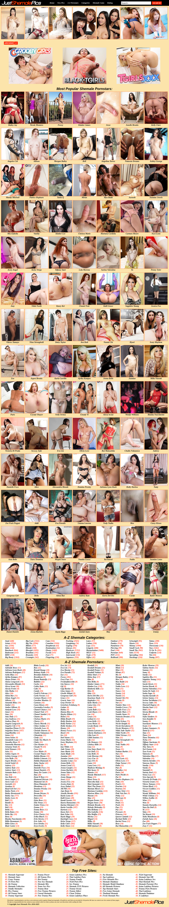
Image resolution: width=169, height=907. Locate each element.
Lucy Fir (91, 761)
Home (52, 3)
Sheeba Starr (147, 707)
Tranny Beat (43, 889)
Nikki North (121, 733)
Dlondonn (38, 786)
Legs (88, 646)
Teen (151, 643)
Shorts (132, 643)
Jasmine (64, 756)
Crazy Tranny (14, 879)
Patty (118, 782)
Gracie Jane (66, 700)
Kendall (90, 665)
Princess (119, 814)
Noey (118, 747)
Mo (117, 675)
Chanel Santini (40, 714)
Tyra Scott (146, 751)
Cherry (37, 721)
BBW (7, 655)
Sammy (145, 670)
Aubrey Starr (10, 770)
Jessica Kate (66, 784)
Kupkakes (91, 700)
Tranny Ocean (75, 889)
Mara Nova (92, 779)
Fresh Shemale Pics (111, 896)
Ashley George (11, 756)
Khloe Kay (91, 677)
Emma (36, 807)
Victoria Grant (148, 782)
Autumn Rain (11, 772)
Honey (63, 728)
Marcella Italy (93, 782)
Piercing (114, 648)
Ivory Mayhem (67, 742)
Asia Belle (9, 758)
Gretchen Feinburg (69, 705)
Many (89, 777)
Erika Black (39, 817)
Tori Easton (147, 749)
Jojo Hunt (65, 791)
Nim (117, 737)
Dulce (36, 798)
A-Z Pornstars (73, 3)
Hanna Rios (66, 712)
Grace (63, 698)
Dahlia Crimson (40, 758)
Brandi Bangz (40, 670)
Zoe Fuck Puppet (149, 824)
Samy (144, 672)
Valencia (146, 754)
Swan (144, 726)
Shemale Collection (16, 886)
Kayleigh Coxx (67, 819)
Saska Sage (147, 693)
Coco (36, 749)
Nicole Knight (121, 724)
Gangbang (70, 643)
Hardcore (70, 650)
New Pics (61, 3)
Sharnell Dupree (149, 705)
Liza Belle (91, 754)
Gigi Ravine (66, 689)
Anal (7, 641)
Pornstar (114, 653)
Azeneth (8, 784)
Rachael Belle (121, 819)
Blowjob (29, 650)
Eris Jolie (38, 821)
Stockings (133, 657)
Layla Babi (92, 710)
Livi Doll (91, 751)
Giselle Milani (67, 693)
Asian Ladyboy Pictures (149, 886)
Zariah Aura (147, 819)
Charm (37, 717)
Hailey (63, 710)
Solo (131, 653)
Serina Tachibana (149, 700)
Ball (7, 800)
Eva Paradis (66, 672)
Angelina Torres (12, 730)
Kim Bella (91, 682)
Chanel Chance (40, 710)
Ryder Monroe (148, 665)
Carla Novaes (39, 696)
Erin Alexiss (39, 819)
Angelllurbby (10, 733)
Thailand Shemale (110, 893)
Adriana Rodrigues (13, 672)
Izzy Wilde (65, 747)
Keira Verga (66, 821)
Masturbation (92, 650)
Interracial (70, 655)
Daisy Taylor (39, 763)
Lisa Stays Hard (94, 749)
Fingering (50, 657)
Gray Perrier (66, 703)
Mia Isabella (92, 812)
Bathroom (9, 653)
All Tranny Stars (15, 893)
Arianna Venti (11, 747)
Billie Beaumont (12, 821)
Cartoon (37, 703)
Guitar (63, 707)
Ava (6, 775)
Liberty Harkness (94, 733)
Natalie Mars (121, 712)
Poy (117, 810)
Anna (7, 735)
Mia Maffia (92, 814)
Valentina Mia (148, 756)
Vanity (145, 768)
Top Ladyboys (108, 877)
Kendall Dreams (94, 668)
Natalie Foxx (121, 710)
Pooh (118, 805)
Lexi (89, 728)
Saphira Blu (147, 677)
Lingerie (89, 648)
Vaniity (145, 765)
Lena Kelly (92, 721)
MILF (88, 653)
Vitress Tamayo (148, 784)
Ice (62, 735)
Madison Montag (94, 768)
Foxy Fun (65, 679)
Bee (6, 805)
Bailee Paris (10, 791)
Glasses (69, 648)
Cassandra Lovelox (42, 707)
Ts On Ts (152, 650)
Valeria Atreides (149, 761)
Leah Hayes (92, 712)
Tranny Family (75, 879)
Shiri (144, 710)
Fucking (69, 641)
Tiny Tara (146, 747)
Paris (118, 772)
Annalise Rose (11, 742)
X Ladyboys (143, 896)
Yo (143, 810)
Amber (8, 705)
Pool (113, 650)
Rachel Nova (121, 821)
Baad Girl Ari (11, 789)
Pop (117, 807)
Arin (7, 751)
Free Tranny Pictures (47, 891)
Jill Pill (64, 789)
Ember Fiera (39, 805)
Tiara (144, 735)
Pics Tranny (13, 891)
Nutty (118, 756)
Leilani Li (91, 719)
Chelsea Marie (40, 719)
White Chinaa (148, 796)
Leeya (89, 717)
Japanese (70, 657)
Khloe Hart (92, 675)
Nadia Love (120, 686)
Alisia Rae (9, 696)
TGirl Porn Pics (76, 882)
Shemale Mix (43, 884)
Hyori (63, 733)
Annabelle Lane (12, 740)
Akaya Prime (10, 679)
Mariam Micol (93, 789)
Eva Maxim (65, 670)
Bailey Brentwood (12, 793)
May (89, 798)
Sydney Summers (149, 728)
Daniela (37, 765)
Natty (118, 719)
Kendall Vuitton (94, 672)
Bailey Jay (9, 796)
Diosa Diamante (40, 784)
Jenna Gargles (67, 768)
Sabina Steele (148, 668)
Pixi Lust (119, 798)
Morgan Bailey (122, 677)
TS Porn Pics (13, 882)
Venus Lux (147, 775)
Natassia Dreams (123, 717)
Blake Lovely (39, 665)
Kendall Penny (93, 670)
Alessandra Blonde (13, 684)
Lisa (89, 747)
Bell (6, 807)
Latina (89, 643)
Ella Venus (38, 803)
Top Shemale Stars (110, 889)
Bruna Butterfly (40, 679)
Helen (63, 717)
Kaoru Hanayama (68, 803)
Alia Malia (9, 691)
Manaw (90, 772)
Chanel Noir (39, 712)
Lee (88, 714)
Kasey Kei (65, 812)
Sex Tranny (74, 884)
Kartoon (64, 810)
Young (152, 657)
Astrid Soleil (10, 763)
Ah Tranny (12, 884)
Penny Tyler (121, 791)
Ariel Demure (11, 749)
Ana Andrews (10, 719)
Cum (48, 641)
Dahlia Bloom (40, 756)
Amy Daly (9, 717)
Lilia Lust (91, 735)
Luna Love (92, 765)
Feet (48, 655)
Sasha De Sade (148, 691)
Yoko (144, 812)
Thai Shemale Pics (146, 882)
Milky (89, 821)
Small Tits (133, 650)
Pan (117, 768)
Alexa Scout (10, 686)
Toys (151, 648)
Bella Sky (9, 814)
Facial (48, 653)
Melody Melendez (94, 807)
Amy (7, 714)
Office (88, 657)
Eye (62, 675)
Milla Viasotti (93, 824)
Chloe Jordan (39, 726)
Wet (150, 655)
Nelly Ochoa (121, 721)
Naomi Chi (120, 698)
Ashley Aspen (10, 754)
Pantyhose (115, 646)
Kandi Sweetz (66, 800)
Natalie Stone (121, 714)
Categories (85, 3)
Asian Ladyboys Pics (78, 875)
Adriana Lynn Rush (13, 670)
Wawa (145, 791)
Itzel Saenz (65, 737)
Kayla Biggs (66, 817)
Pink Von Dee (121, 793)
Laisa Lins (91, 705)
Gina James (66, 691)
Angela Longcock (12, 724)
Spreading (133, 655)
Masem (90, 796)
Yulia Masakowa (149, 817)
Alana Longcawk (12, 682)
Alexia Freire (10, 689)
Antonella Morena (13, 744)
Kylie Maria (92, 703)
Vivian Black (147, 786)
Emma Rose (39, 810)
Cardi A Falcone (41, 693)
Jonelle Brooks (67, 793)
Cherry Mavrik (40, 724)
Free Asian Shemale (111, 891)
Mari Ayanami (93, 784)
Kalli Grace (65, 798)
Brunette (29, 655)
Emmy (36, 812)
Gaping (69, 646)
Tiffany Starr (147, 744)
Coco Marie (39, 751)
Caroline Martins (41, 700)
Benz (7, 817)
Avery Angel (10, 779)
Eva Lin (64, 668)
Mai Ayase (91, 770)
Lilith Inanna (93, 737)
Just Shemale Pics (24, 904)
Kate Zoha (65, 814)
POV (113, 655)
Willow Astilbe (148, 798)
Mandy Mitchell (94, 775)
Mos (117, 679)
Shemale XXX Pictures (79, 886)
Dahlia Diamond (41, 761)
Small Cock (134, 648)
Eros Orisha (39, 824)
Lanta (89, 707)
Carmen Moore (40, 698)
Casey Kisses (39, 705)
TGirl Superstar (145, 875)
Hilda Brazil (66, 719)
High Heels (71, 653)
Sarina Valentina (149, 689)
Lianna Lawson (94, 730)
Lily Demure (92, 742)
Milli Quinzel (93, 826)
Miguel (90, 819)
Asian (7, 643)
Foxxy (63, 677)
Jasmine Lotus (67, 761)
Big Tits (29, 643)
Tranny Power (44, 875)
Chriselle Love (40, 728)
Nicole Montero (122, 728)
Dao (35, 775)
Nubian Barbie (122, 751)
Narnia (119, 700)
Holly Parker (66, 724)
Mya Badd (120, 682)
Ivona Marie (66, 740)
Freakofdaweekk (68, 682)
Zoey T (145, 826)
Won (144, 803)
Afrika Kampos (11, 677)
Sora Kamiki (147, 719)
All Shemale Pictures (111, 886)
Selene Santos (148, 698)
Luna (89, 763)
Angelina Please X (13, 728)
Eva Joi (64, 665)
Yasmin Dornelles (149, 805)
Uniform (152, 653)
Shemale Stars (14, 877)
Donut (36, 791)
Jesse (63, 779)
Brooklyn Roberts (41, 675)
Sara (144, 682)
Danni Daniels (40, 770)
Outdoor (114, 641)
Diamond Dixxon (41, 779)
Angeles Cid (10, 726)
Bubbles (37, 682)
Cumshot (49, 643)
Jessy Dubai (66, 786)
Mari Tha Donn (94, 786)
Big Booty (9, 657)
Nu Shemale (108, 875)
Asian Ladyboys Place (78, 896)
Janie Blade (66, 754)
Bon (35, 668)
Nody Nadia (121, 744)
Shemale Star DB (146, 877)
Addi (7, 665)
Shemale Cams (98, 3)
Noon (118, 749)
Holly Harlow (66, 721)
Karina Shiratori (68, 805)
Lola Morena (92, 756)
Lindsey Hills (93, 744)
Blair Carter (10, 826)
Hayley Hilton (66, 714)
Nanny (118, 693)
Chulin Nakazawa (41, 733)
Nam (118, 689)
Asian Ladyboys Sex (147, 879)
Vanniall (146, 770)
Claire (36, 742)
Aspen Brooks (11, 761)
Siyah (144, 714)
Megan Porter (93, 800)
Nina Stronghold (123, 740)
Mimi (118, 665)
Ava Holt (9, 777)
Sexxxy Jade (147, 703)
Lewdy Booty (92, 726)
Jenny (63, 775)
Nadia (118, 684)
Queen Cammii (122, 817)
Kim (89, 679)
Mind (118, 668)
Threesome (154, 646)
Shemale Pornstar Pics (148, 884)
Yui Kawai (146, 814)
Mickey (90, 817)
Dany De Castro (40, 772)
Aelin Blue (9, 675)
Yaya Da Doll (148, 807)
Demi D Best (39, 777)
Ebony (48, 650)
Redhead (114, 657)
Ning (118, 742)
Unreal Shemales (45, 893)
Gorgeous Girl (67, 696)
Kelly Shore (65, 826)
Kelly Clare (65, 824)
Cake (36, 689)
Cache (36, 684)
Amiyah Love (10, 710)
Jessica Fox (66, 782)
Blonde (29, 648)
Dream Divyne (40, 793)
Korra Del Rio (93, 696)
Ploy (117, 800)
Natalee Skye (121, 705)
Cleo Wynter (39, 744)
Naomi (118, 696)
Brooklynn (38, 677)
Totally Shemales (15, 889)
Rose (118, 824)
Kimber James (93, 684)
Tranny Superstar (15, 896)
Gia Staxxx (65, 684)
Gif (62, 686)
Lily (89, 740)
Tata (144, 733)
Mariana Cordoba (95, 791)
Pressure (119, 812)
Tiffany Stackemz (149, 742)
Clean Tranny (75, 893)
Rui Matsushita (122, 826)
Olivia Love (120, 761)
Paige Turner (121, 763)
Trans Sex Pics (44, 886)
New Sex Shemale (45, 882)
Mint (118, 670)
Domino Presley (40, 789)
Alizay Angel (10, 698)
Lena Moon (92, 724)
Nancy (118, 691)
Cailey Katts (39, 686)
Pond (118, 803)
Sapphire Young (149, 679)
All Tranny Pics (44, 877)
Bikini (28, 646)
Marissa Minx (93, 793)
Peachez (119, 786)
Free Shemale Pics (110, 879)
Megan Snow (92, 803)
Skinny (132, 646)
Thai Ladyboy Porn (77, 877)
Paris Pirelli (121, 775)
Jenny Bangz (66, 777)
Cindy (36, 737)
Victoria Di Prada (149, 779)
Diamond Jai (39, 782)
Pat (117, 777)
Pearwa (119, 789)
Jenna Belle (66, 763)
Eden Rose (38, 800)
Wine (144, 800)
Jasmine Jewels (67, 758)
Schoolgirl (133, 641)
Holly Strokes (66, 726)
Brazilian (30, 653)
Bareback (9, 650)
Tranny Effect (75, 891)
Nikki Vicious (121, 735)
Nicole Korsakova (123, 726)
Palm (118, 765)
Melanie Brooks (94, 805)
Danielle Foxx (40, 768)
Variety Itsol (147, 772)
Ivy (62, 744)
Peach (118, 784)
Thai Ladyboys (145, 891)
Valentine (146, 758)
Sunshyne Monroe (150, 724)
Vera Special (147, 777)
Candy (36, 691)
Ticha (144, 740)
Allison (8, 700)
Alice (7, 693)
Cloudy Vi (38, 747)
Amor (7, 712)
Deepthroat (50, 646)
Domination (51, 648)
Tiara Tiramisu (148, 737)
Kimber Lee (92, 686)
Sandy (145, 675)
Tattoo (151, 641)
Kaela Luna (66, 796)
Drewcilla (38, 796)
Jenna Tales (66, 772)
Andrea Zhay (10, 721)
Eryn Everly (39, 826)
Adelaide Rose (11, 668)
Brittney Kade (39, 672)
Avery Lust (9, 782)
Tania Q (145, 730)
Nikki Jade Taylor (123, 730)
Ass (6, 646)
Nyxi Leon (120, 758)
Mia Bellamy (92, 810)
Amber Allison (11, 707)
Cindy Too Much (41, 740)
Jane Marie (65, 751)
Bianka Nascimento (13, 819)
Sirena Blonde (148, 712)
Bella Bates (10, 812)
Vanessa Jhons (148, 763)
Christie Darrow (40, 730)
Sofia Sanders (148, 717)
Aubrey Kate (10, 768)
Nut (117, 754)
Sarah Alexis (147, 684)
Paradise (119, 770)
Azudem (8, 786)
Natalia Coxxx (122, 707)
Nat (117, 703)
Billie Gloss (10, 824)
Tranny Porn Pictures (148, 889)
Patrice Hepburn (123, 779)
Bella (7, 810)
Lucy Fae (91, 758)
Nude (88, 655)
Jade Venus (65, 749)
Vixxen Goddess (149, 789)
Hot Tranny (42, 879)
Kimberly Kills (93, 689)
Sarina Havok (148, 686)
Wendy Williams (149, 793)
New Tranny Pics (45, 896)
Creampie (30, 657)
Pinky (118, 796)
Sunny (145, 721)
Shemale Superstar (16, 875)
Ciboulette (38, 735)
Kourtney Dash (93, 698)
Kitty (89, 693)
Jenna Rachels (67, 770)
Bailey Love (10, 798)
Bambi (8, 803)
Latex (88, 641)
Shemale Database (110, 882)
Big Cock (30, 641)
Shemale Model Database (113, 884)
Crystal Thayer (40, 754)
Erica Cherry (39, 814)
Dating (110, 3)
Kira (89, 691)
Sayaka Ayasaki (149, 696)
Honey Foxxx (66, 730)
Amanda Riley (11, 703)
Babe (7, 648)
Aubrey (8, 765)
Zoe (144, 821)
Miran (118, 672)
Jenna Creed (66, 765)
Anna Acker (10, 737)
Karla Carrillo (67, 807)
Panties (114, 643)
